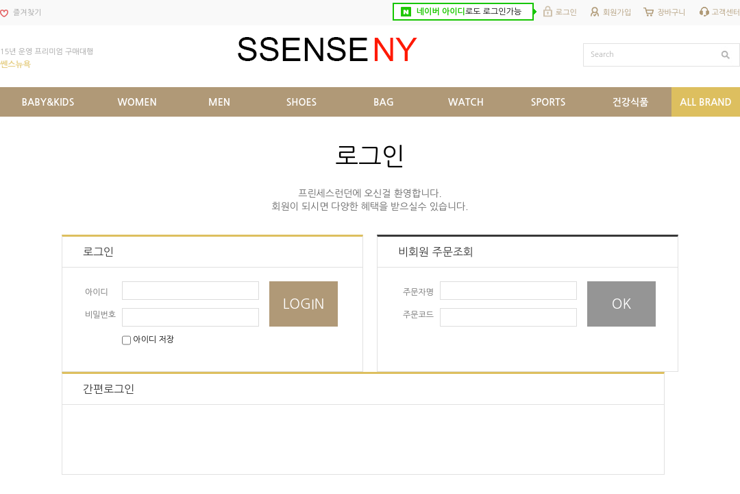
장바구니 (671, 12)
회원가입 (617, 12)
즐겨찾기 (27, 12)
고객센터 (726, 12)
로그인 (566, 12)
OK (622, 304)
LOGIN (304, 304)
